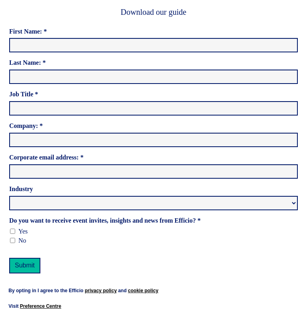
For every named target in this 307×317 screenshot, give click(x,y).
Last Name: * (27, 62)
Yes (23, 231)
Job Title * (23, 94)
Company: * (26, 125)
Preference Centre (40, 306)
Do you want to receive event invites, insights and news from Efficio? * (105, 220)
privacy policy (101, 290)
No (22, 240)
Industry (21, 188)
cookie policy (143, 290)
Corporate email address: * (46, 157)
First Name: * (28, 31)
